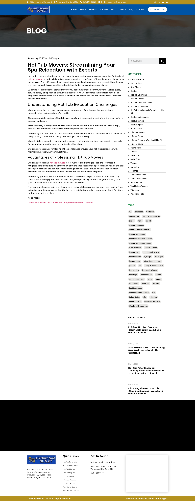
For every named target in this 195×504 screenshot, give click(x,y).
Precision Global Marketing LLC (153, 502)
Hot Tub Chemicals (145, 95)
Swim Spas (142, 159)
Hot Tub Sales (69, 478)
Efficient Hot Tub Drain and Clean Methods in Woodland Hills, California (151, 330)
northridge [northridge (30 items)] (140, 275)
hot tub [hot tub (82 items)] (155, 221)
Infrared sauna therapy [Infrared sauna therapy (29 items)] (159, 261)
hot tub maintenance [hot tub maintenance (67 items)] (144, 234)
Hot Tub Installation (145, 106)
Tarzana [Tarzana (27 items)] (163, 284)
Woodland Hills (143, 194)
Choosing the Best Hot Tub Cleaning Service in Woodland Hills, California (152, 391)
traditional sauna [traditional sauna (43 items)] (142, 288)
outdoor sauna (143, 144)
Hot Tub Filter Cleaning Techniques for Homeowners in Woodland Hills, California (152, 370)
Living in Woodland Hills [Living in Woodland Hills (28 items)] (160, 266)
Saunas (104, 9)
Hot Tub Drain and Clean (147, 102)
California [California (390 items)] (156, 212)
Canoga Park (142, 83)
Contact (140, 9)
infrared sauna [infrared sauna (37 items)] (141, 261)
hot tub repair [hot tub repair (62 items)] (141, 252)
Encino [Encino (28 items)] (138, 221)
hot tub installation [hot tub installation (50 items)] (143, 225)
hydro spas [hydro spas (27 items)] (165, 257)
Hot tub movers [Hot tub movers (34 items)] (142, 248)
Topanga (141, 171)
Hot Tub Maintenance (72, 466)
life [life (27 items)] (147, 266)
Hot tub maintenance (146, 117)
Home (74, 9)
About (83, 9)
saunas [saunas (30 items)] (165, 279)
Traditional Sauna (144, 175)
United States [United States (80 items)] (141, 297)
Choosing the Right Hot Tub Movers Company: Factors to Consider (44, 202)
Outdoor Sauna (70, 486)
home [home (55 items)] (147, 221)
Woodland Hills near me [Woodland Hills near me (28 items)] (145, 306)
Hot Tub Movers (70, 470)
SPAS (113, 9)
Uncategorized (143, 182)
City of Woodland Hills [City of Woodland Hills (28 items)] (157, 216)
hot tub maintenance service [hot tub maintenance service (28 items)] (147, 243)
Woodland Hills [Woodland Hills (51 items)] (141, 302)
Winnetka (141, 190)
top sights (141, 167)
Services (93, 9)
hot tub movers (20, 79)
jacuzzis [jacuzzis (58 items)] (139, 266)
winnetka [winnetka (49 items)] (159, 297)
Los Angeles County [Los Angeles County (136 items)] (156, 270)
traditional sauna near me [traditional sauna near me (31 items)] (145, 293)
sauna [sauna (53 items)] (156, 279)
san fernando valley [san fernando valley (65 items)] (143, 279)
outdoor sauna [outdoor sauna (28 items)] (152, 275)
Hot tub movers (144, 121)
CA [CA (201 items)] (137, 212)
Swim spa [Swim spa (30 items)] (152, 284)
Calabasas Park (144, 79)
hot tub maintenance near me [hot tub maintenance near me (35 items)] (147, 239)
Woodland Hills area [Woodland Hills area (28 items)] (158, 302)
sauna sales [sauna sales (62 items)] (140, 284)
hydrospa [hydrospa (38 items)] (154, 257)
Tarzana (140, 163)
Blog (131, 9)
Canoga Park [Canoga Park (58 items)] (141, 216)
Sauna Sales (142, 148)
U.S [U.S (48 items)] (160, 293)
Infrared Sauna (143, 136)
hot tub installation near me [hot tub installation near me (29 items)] (146, 230)
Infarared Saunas (144, 132)
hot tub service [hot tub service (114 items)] (141, 257)
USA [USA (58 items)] (151, 297)
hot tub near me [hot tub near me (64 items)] (157, 248)
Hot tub (140, 91)
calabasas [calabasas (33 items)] (145, 212)
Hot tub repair (143, 125)
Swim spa (141, 155)
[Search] (169, 61)
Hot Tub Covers (144, 99)
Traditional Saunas (145, 178)
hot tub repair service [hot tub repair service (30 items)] (158, 252)
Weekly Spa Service (145, 186)
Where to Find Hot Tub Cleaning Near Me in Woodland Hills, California (153, 350)
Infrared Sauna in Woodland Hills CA (153, 140)
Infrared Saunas (70, 482)
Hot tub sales (143, 128)
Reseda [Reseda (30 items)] (165, 275)
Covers (122, 9)
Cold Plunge (142, 87)
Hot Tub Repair (69, 474)
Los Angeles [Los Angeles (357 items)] (140, 270)
